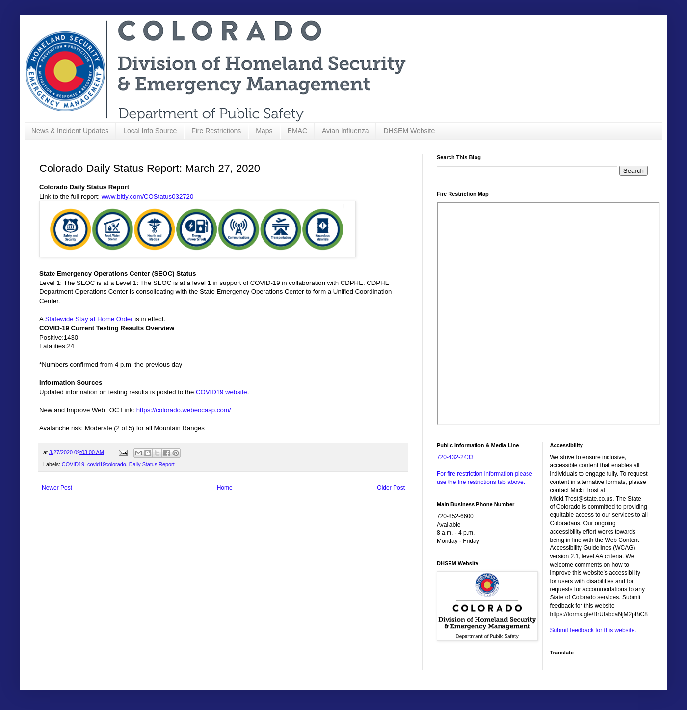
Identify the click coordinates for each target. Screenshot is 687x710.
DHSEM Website (409, 131)
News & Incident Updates (69, 131)
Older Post (391, 487)
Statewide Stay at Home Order (89, 319)
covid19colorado (106, 464)
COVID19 (73, 464)
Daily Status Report (152, 464)
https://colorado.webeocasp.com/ (183, 410)
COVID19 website (221, 392)
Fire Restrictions (216, 131)
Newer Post (57, 487)
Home (225, 487)
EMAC (297, 131)
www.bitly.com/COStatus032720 (147, 196)
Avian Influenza (345, 131)
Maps (264, 131)
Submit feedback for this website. (593, 630)
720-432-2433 (455, 457)
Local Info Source (150, 131)
